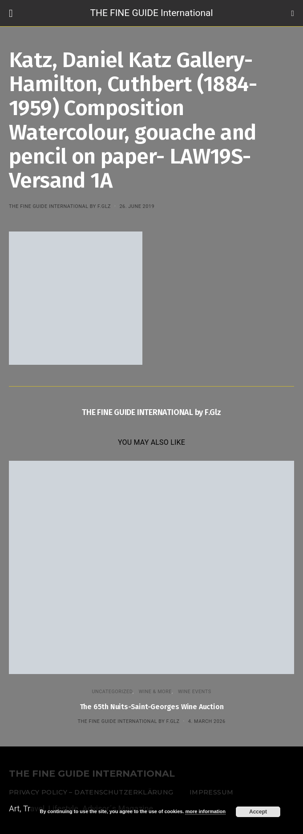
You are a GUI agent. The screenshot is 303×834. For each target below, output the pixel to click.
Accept (258, 812)
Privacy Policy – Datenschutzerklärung (91, 792)
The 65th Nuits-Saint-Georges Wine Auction (152, 706)
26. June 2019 (136, 206)
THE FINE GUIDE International (151, 13)
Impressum (211, 792)
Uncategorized (112, 691)
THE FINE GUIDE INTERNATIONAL (92, 773)
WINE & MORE (155, 691)
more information (205, 811)
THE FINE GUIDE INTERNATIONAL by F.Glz (60, 206)
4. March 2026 (207, 721)
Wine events (194, 691)
